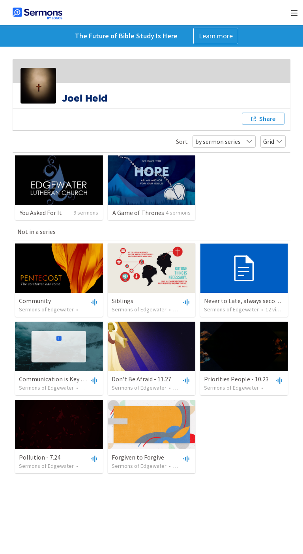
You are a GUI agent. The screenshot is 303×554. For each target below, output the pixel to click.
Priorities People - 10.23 (236, 379)
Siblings (122, 301)
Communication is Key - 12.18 (58, 379)
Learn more (216, 35)
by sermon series (224, 141)
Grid (273, 141)
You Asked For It (41, 213)
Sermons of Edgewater (46, 309)
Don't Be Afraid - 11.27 (141, 379)
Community (35, 301)
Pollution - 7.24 (39, 457)
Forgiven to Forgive (138, 457)
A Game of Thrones (138, 213)
